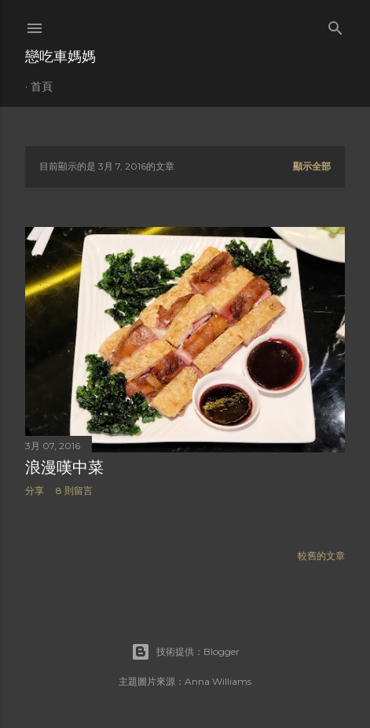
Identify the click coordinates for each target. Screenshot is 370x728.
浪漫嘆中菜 (64, 467)
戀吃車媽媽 (60, 56)
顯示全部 (312, 166)
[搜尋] (335, 24)
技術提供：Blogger (185, 651)
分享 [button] (34, 490)
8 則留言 (74, 490)
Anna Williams (218, 681)
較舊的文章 (321, 556)
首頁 (42, 86)
